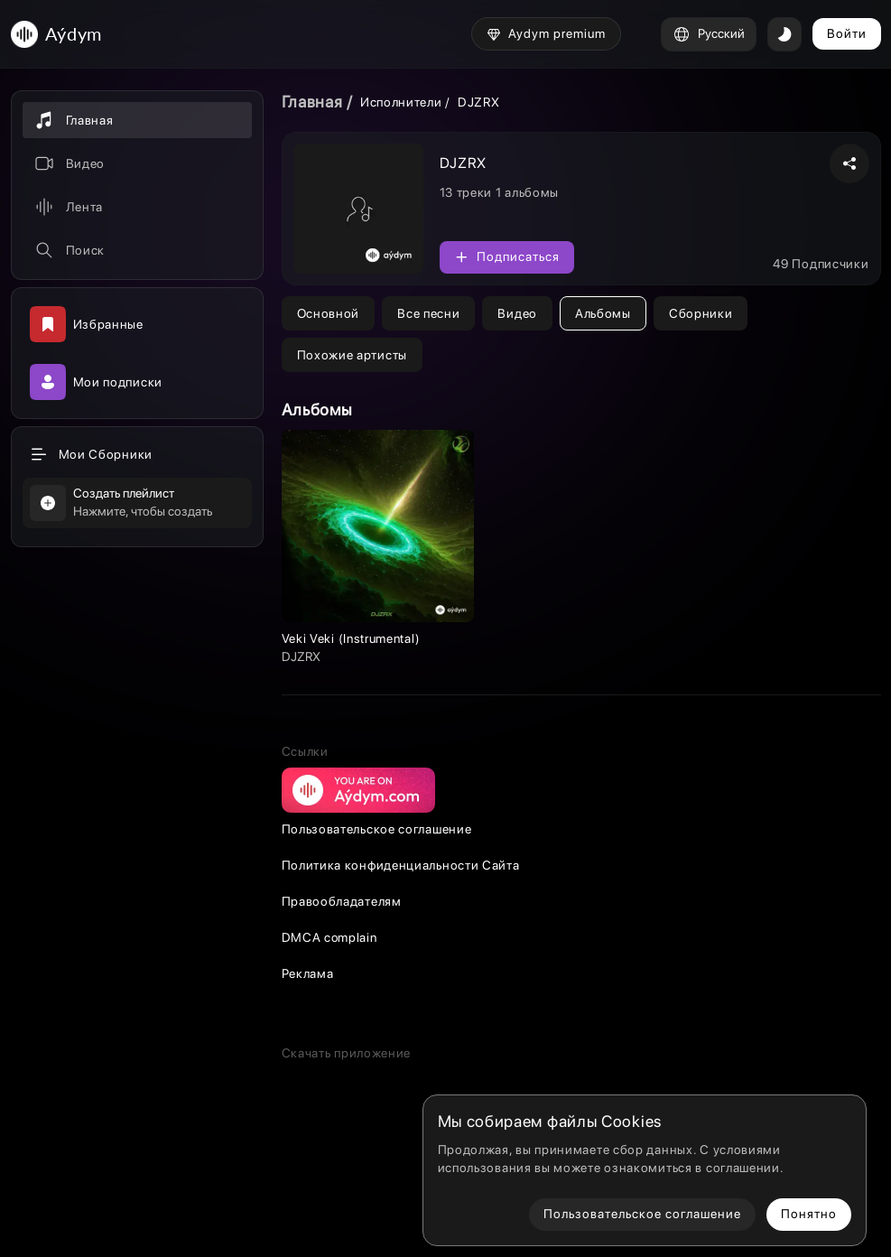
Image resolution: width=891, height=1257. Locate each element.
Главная (312, 101)
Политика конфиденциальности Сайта (401, 865)
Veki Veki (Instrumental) (351, 638)
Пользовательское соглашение (377, 829)
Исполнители (401, 102)
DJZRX (301, 656)
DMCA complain (329, 937)
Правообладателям (342, 901)
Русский (709, 34)
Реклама (308, 973)
